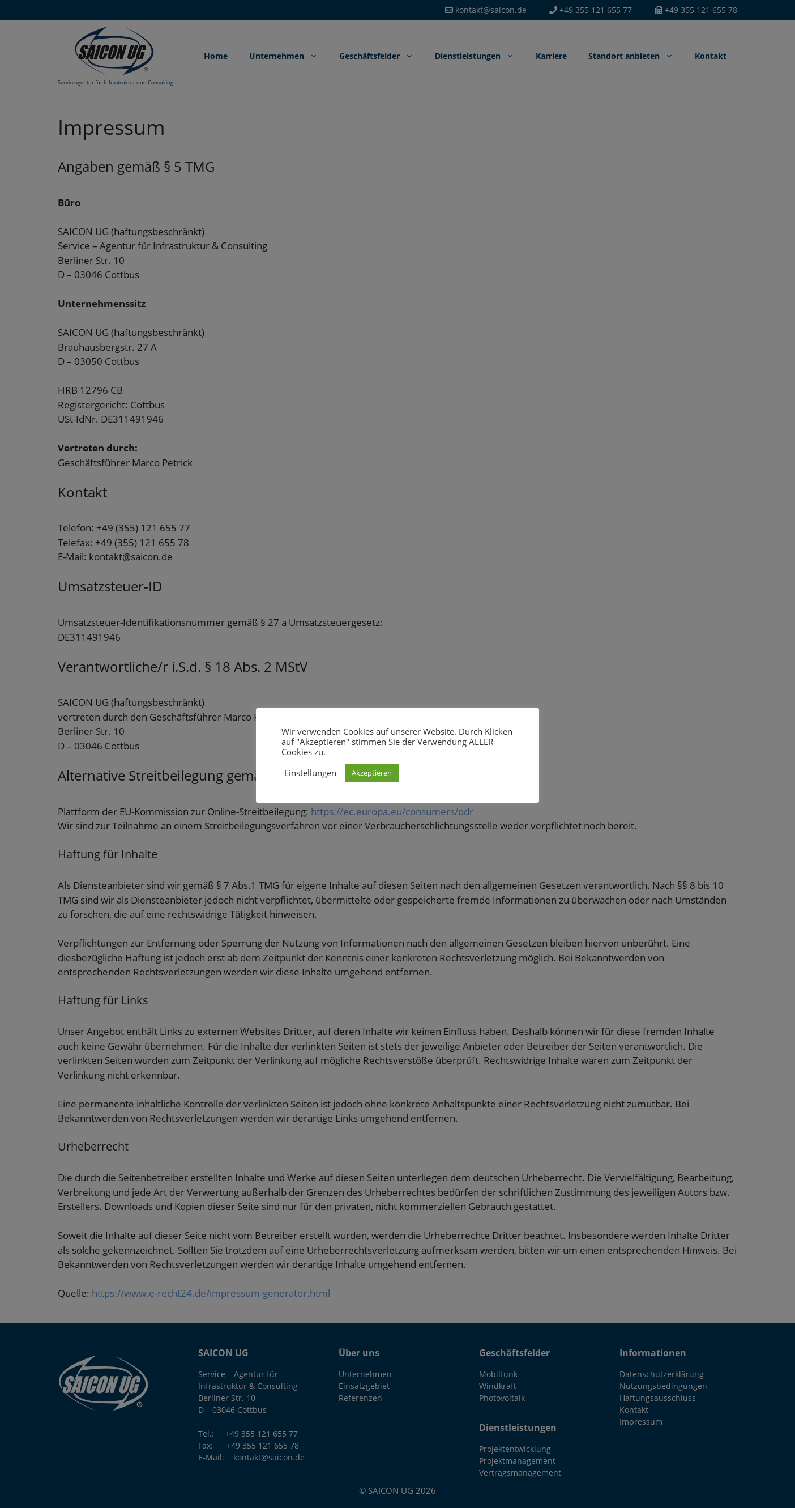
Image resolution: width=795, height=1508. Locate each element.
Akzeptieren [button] (372, 773)
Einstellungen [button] (310, 773)
